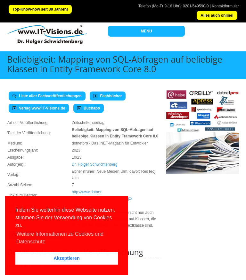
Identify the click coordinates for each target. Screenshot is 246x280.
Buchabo (88, 108)
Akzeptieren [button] (66, 258)
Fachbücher (108, 96)
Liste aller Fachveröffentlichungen (47, 96)
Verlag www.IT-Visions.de (38, 108)
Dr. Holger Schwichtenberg (95, 164)
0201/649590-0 (196, 6)
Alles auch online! (217, 15)
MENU (146, 31)
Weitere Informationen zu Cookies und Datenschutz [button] (59, 237)
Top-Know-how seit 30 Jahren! (40, 9)
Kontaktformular (225, 6)
